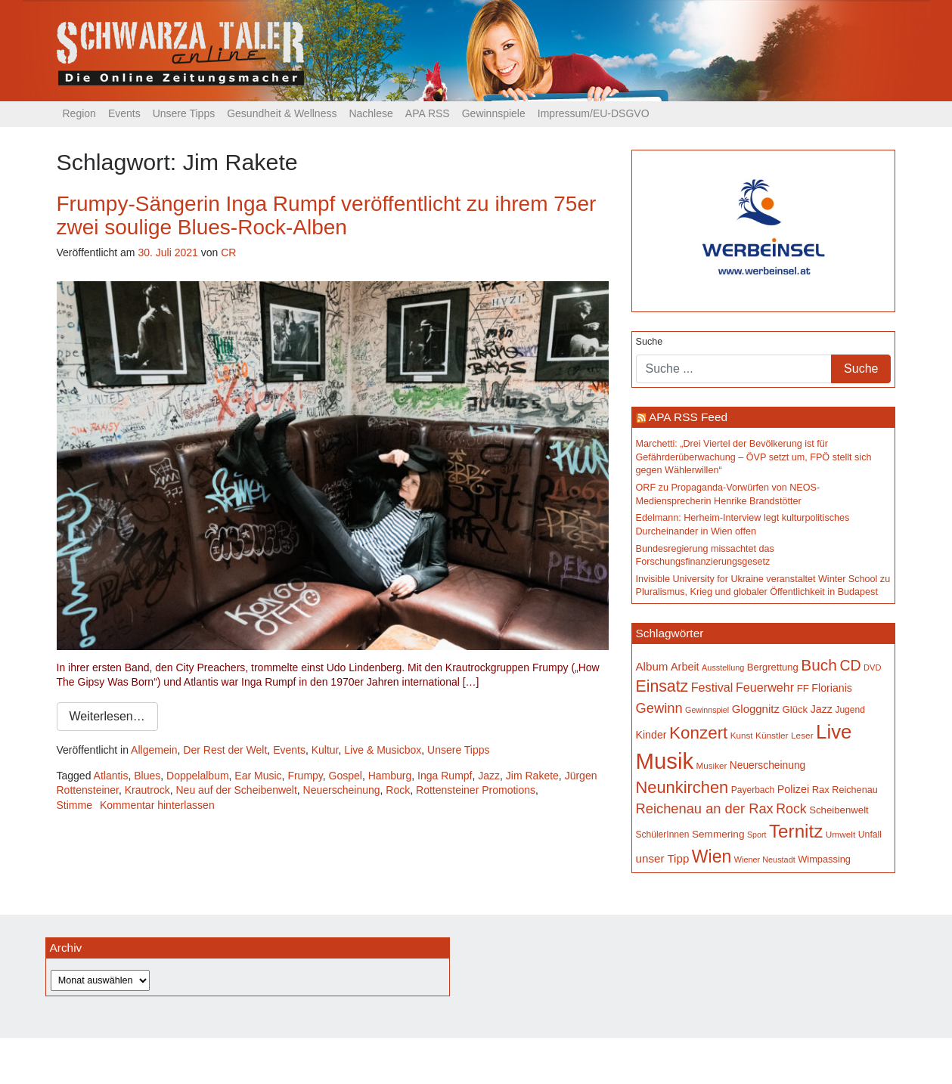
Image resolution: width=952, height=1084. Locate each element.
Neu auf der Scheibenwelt (235, 790)
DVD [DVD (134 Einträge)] (872, 667)
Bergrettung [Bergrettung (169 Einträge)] (773, 667)
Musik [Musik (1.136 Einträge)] (665, 760)
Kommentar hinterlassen (157, 805)
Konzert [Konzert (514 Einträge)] (698, 732)
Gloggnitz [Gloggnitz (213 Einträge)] (756, 708)
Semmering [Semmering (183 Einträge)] (718, 834)
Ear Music (257, 776)
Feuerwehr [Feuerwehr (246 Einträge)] (765, 687)
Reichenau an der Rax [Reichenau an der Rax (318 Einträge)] (705, 808)
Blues (147, 776)
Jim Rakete (532, 776)
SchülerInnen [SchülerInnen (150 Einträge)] (663, 834)
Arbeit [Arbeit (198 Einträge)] (685, 667)
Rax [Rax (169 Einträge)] (821, 789)
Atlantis (111, 776)
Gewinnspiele (494, 113)
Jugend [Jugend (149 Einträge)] (849, 710)
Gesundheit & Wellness (281, 113)
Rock (398, 790)
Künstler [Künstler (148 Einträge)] (771, 735)
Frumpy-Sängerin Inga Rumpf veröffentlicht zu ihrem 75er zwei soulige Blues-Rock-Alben (327, 215)
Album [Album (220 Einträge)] (652, 666)
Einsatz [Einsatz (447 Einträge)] (662, 686)
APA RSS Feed (688, 416)
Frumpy (304, 776)
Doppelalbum (197, 776)
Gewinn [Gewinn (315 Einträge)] (659, 708)
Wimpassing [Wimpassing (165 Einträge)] (824, 859)
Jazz (489, 776)
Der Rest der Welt (225, 750)
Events (124, 113)
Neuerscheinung (341, 790)
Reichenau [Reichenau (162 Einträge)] (854, 790)
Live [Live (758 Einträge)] (833, 731)
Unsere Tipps (184, 113)
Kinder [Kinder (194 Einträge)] (651, 735)
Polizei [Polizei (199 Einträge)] (793, 789)
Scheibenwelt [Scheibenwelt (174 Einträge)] (839, 810)
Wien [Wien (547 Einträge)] (711, 856)
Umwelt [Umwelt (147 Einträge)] (840, 834)
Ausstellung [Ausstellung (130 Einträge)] (723, 667)
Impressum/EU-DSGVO (594, 113)
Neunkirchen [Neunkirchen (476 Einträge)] (682, 787)
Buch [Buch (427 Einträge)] (819, 665)
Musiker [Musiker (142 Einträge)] (711, 765)
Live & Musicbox (382, 750)
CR (228, 252)
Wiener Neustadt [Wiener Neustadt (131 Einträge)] (764, 859)
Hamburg (390, 776)
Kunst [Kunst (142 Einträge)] (741, 735)
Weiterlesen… (107, 716)
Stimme (74, 805)
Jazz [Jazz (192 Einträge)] (822, 709)
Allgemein (154, 750)
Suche (649, 341)
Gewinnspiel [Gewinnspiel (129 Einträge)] (707, 709)
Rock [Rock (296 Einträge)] (791, 808)
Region (79, 113)
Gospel (345, 776)
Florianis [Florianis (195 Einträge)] (831, 688)
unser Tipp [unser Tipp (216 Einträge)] (663, 858)
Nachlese (370, 113)
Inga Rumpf (444, 776)
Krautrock (147, 790)
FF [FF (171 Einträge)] (803, 688)
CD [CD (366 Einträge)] (850, 665)
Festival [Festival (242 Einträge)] (712, 687)
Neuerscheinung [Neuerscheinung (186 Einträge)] (767, 765)
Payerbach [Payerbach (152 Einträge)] (753, 790)
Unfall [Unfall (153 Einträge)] (870, 834)
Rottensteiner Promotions (475, 790)
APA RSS (427, 113)
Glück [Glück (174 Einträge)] (795, 709)
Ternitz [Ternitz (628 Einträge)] (796, 831)
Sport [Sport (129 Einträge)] (756, 834)
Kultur (325, 750)
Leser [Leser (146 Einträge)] (802, 735)
